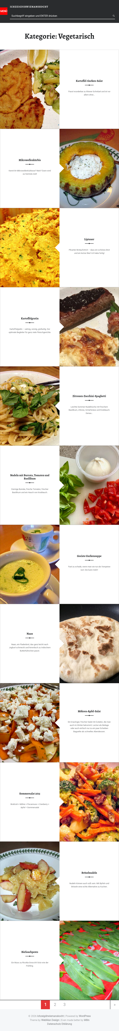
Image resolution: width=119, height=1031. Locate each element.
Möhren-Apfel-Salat (89, 711)
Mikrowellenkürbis (30, 160)
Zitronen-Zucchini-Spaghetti (89, 396)
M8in (86, 1020)
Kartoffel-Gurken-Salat (89, 81)
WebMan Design (50, 1020)
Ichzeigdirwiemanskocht (50, 1016)
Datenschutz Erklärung (59, 1023)
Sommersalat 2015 (29, 793)
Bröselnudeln (89, 873)
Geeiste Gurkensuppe (89, 556)
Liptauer (89, 239)
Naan (30, 634)
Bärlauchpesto (29, 952)
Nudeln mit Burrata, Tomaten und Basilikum (29, 476)
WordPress (85, 1016)
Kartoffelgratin (30, 318)
